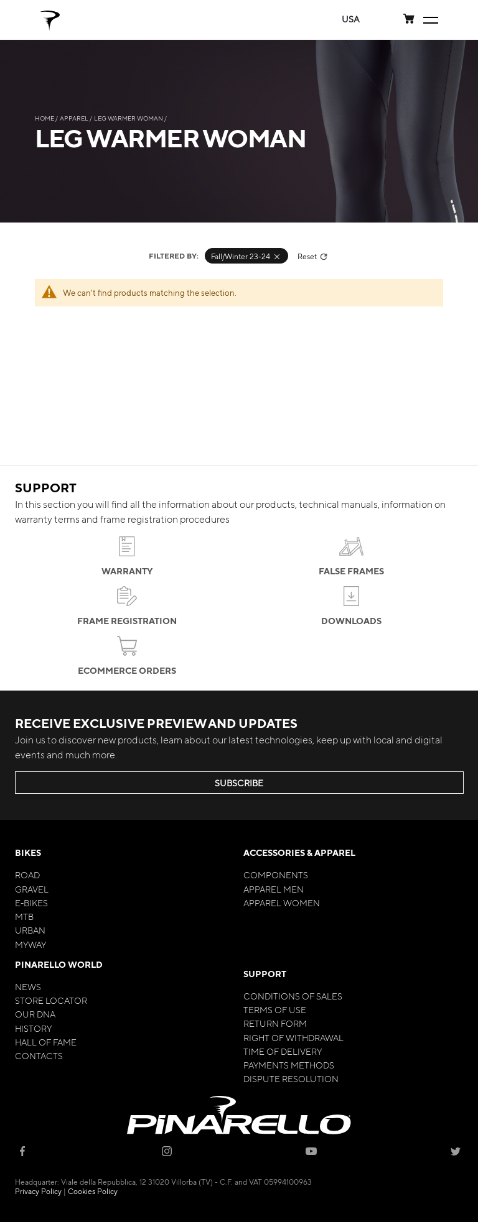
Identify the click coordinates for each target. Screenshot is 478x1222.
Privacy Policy (38, 1191)
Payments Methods (288, 1064)
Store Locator (51, 1000)
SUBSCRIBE (239, 782)
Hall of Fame (46, 1041)
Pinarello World (59, 964)
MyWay (30, 944)
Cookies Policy (93, 1191)
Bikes (28, 852)
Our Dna (35, 1013)
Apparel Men (273, 888)
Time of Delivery (282, 1051)
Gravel (32, 888)
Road (27, 874)
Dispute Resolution (291, 1078)
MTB (24, 916)
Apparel (75, 118)
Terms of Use (274, 1009)
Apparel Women (281, 902)
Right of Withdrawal (293, 1037)
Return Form (275, 1023)
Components (275, 874)
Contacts (39, 1055)
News (28, 986)
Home (45, 118)
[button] (351, 18)
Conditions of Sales (292, 995)
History (33, 1028)
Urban (30, 929)
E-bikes (31, 902)
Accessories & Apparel (299, 852)
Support (264, 974)
